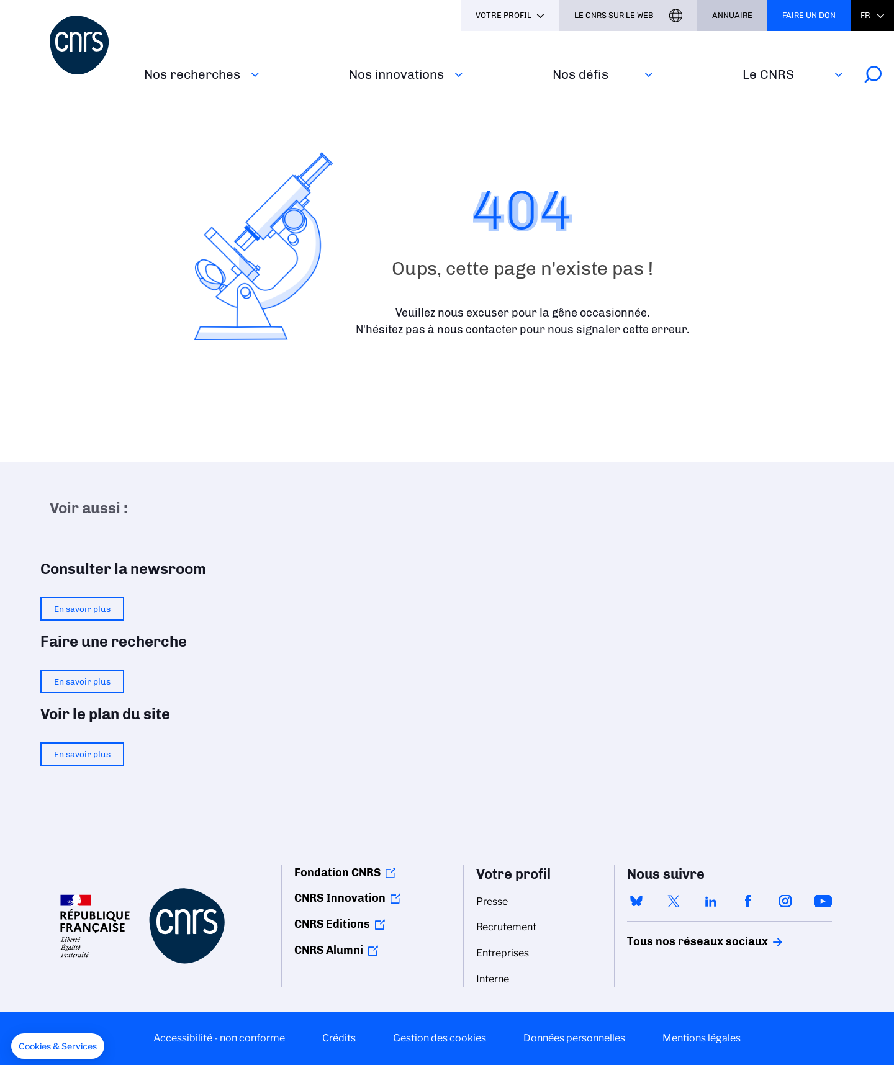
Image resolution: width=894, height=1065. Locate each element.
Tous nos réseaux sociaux (676, 941)
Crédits (339, 1038)
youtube (822, 901)
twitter (673, 901)
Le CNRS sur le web (614, 15)
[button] (57, 1046)
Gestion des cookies (439, 1038)
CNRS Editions (332, 924)
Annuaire (732, 15)
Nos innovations (396, 74)
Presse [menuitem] (492, 901)
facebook (748, 901)
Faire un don (809, 15)
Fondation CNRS (337, 872)
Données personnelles (574, 1038)
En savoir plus (82, 609)
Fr (865, 15)
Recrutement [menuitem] (506, 927)
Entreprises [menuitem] (502, 953)
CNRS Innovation (340, 898)
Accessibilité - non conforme (219, 1038)
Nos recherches (192, 74)
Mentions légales (701, 1038)
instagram (785, 901)
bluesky (636, 901)
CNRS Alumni (328, 950)
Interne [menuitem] (492, 979)
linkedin (711, 901)
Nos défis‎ (580, 74)
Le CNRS (768, 74)
